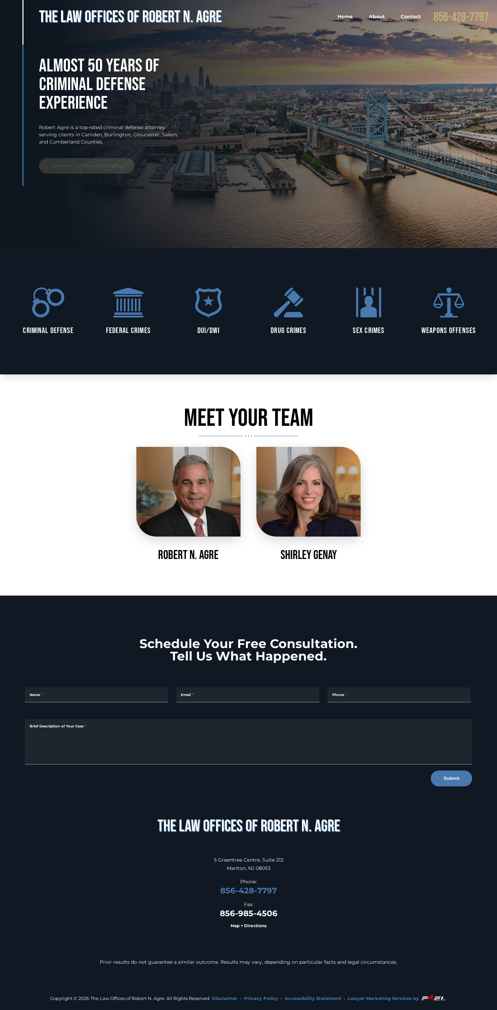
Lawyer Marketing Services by (397, 997)
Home (345, 16)
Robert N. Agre (188, 504)
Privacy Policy (261, 998)
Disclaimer (224, 998)
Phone (339, 694)
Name (36, 694)
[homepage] (248, 825)
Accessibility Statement (313, 998)
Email (187, 694)
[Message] (248, 742)
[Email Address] (248, 695)
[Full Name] (96, 695)
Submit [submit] (451, 778)
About (377, 16)
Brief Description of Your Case (58, 726)
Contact (411, 16)
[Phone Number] (399, 695)
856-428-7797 (461, 16)
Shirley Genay (308, 504)
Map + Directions (248, 925)
